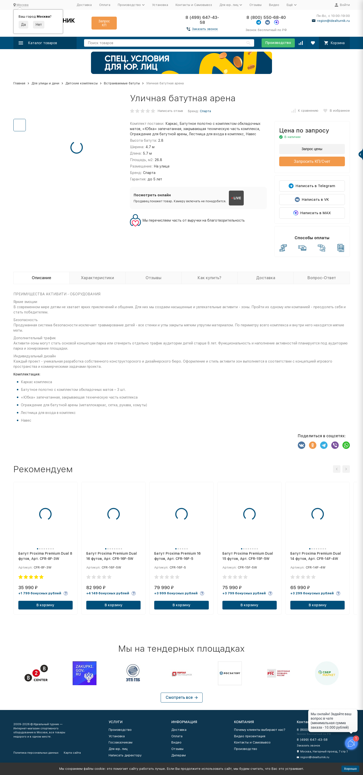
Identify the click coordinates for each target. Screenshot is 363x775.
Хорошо (350, 769)
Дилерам (178, 755)
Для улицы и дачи (45, 83)
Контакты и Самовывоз (194, 5)
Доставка (84, 5)
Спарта (205, 111)
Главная (19, 83)
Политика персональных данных (36, 752)
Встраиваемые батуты (122, 83)
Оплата (104, 5)
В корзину (45, 605)
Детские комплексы (81, 83)
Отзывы (255, 5)
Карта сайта (72, 752)
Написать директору (125, 755)
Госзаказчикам (120, 742)
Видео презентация (249, 736)
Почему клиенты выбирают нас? (259, 730)
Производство (278, 43)
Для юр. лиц (118, 749)
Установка (160, 5)
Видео (274, 5)
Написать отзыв (170, 111)
